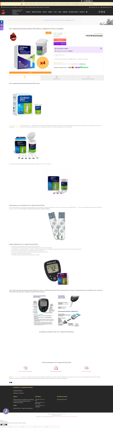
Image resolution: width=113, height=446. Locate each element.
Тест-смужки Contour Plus (15, 125)
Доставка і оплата (73, 12)
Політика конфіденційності (71, 416)
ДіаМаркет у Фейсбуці (18, 393)
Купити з (61, 44)
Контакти (82, 12)
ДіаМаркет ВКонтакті (18, 390)
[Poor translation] (5, 425)
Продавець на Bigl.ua (56, 415)
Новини (50, 12)
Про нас (45, 12)
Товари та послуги (36, 12)
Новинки (65, 12)
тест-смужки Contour (17, 377)
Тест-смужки (17, 127)
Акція (59, 12)
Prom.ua (63, 413)
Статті (55, 12)
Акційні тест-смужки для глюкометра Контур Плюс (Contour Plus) (27, 20)
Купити (61, 40)
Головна (28, 12)
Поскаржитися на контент (60, 416)
